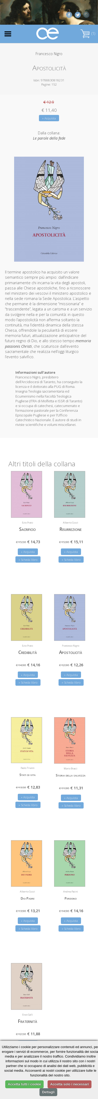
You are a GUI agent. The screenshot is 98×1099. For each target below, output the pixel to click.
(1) (87, 33)
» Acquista (49, 118)
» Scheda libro (28, 559)
